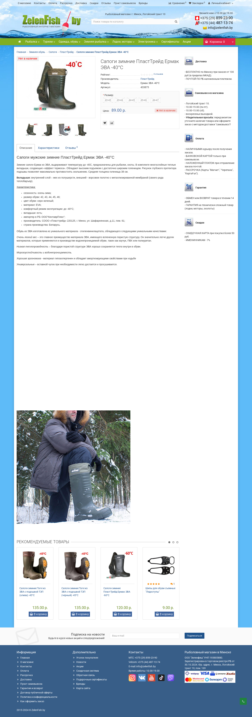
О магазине (24, 3)
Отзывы (106, 3)
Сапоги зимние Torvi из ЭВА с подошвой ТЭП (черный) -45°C (74, 592)
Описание (25, 148)
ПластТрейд (67, 52)
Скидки (94, 3)
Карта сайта (81, 688)
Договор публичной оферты (34, 692)
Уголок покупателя (85, 657)
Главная (21, 52)
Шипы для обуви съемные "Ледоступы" (160, 590)
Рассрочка (66, 3)
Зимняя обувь (37, 52)
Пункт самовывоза (125, 3)
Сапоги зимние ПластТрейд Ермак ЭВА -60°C (116, 592)
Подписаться (194, 635)
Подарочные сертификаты (90, 679)
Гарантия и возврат (30, 688)
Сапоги (53, 52)
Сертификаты (170, 41)
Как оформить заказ (30, 701)
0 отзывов (158, 74)
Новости (79, 662)
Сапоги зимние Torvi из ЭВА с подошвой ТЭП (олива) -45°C (32, 592)
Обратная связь (84, 675)
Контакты (40, 3)
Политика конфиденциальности (37, 697)
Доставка (81, 3)
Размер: (109, 95)
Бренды (143, 3)
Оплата (52, 3)
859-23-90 (216, 18)
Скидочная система (86, 670)
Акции (187, 41)
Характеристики (48, 148)
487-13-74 (216, 23)
